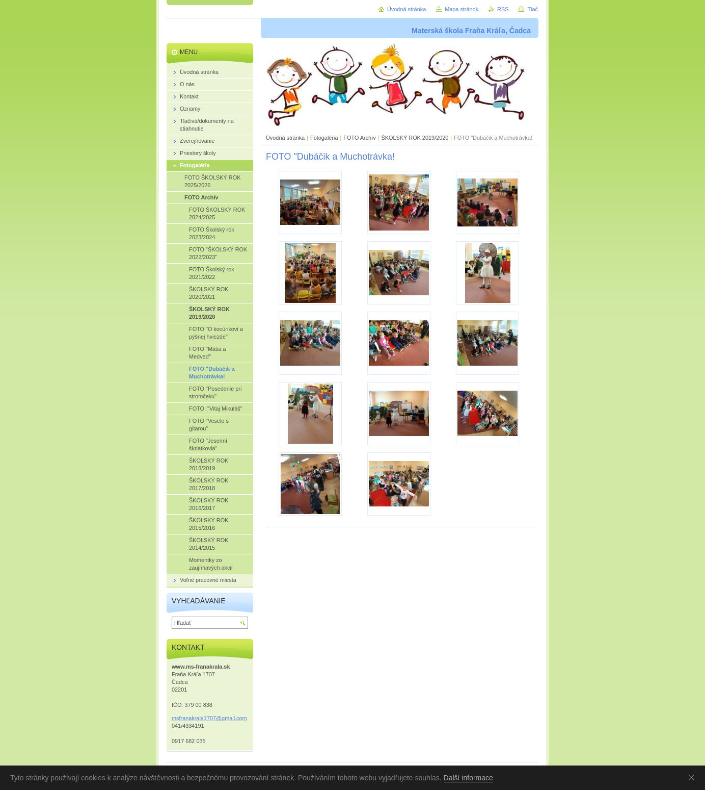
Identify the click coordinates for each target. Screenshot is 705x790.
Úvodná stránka (285, 138)
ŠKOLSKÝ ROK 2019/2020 (414, 138)
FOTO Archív (360, 138)
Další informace (468, 778)
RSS (502, 9)
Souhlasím (693, 777)
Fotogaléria (324, 138)
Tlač (532, 9)
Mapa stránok (461, 9)
